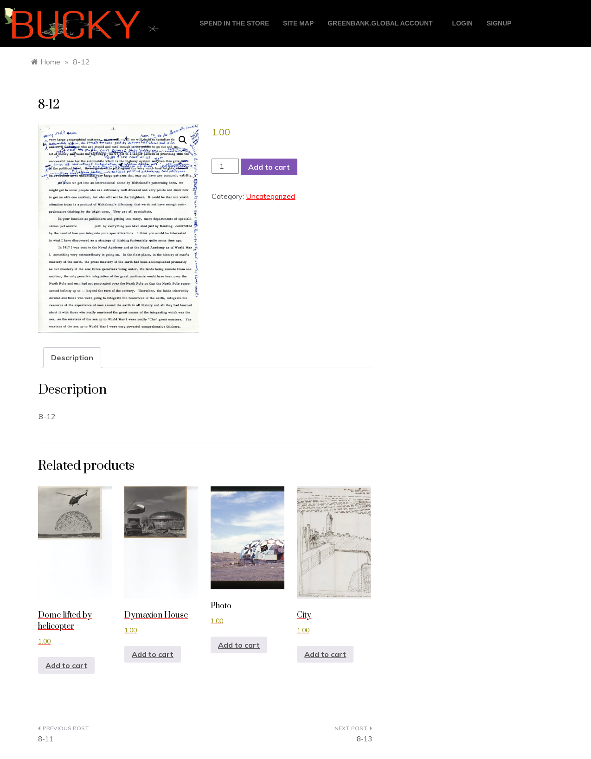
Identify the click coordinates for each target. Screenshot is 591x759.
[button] (182, 140)
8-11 (45, 738)
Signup (499, 23)
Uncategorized (270, 196)
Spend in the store (234, 23)
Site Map (298, 23)
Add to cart (269, 167)
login (462, 23)
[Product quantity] (225, 166)
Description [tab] (72, 357)
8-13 (364, 738)
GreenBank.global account (380, 23)
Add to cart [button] (66, 665)
